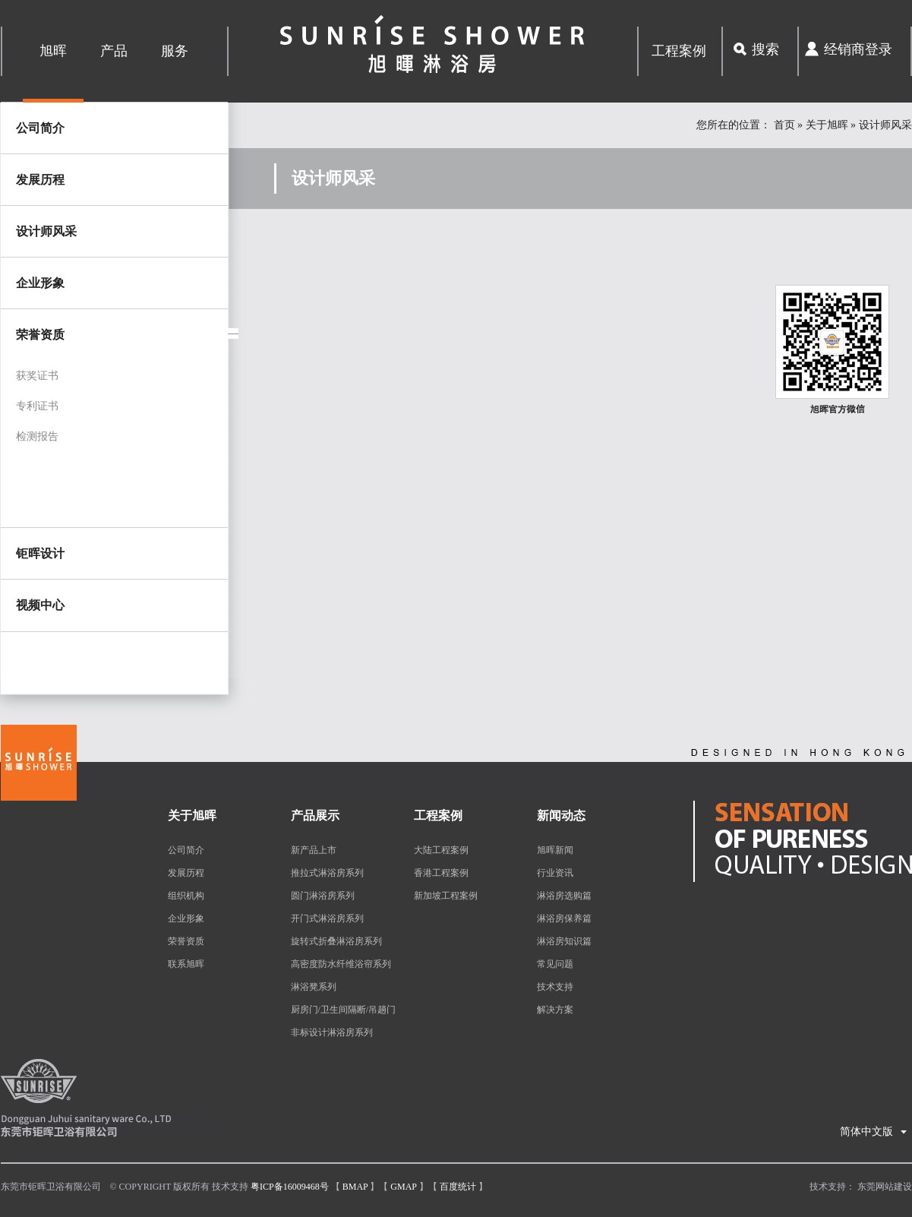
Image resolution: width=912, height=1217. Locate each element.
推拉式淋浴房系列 (327, 873)
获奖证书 (37, 375)
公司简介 (40, 128)
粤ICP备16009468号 (290, 1186)
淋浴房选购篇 (564, 895)
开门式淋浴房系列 (327, 918)
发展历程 (40, 179)
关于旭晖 (827, 125)
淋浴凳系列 (313, 987)
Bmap (355, 1186)
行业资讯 (555, 873)
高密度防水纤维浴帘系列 (341, 964)
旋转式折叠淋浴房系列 (336, 941)
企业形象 (40, 283)
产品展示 (315, 815)
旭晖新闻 (555, 850)
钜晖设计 (40, 553)
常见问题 (555, 964)
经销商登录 (858, 49)
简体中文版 (873, 1127)
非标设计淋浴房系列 (332, 1032)
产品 (114, 50)
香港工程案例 (441, 873)
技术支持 (555, 987)
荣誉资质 (186, 941)
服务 (174, 50)
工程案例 (679, 50)
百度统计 (458, 1186)
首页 (784, 125)
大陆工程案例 (441, 850)
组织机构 (186, 895)
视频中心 (40, 605)
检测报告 (37, 436)
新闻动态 (561, 815)
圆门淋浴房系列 (323, 895)
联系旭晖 (186, 964)
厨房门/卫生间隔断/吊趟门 (343, 1009)
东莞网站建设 (884, 1186)
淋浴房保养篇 (564, 918)
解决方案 (555, 1009)
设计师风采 (46, 231)
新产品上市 (313, 850)
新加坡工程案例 (446, 895)
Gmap (403, 1186)
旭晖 (53, 50)
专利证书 (37, 406)
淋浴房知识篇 (564, 941)
